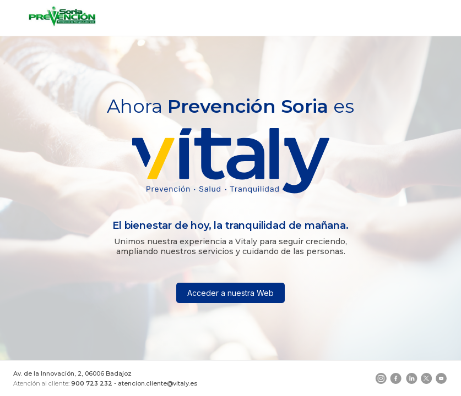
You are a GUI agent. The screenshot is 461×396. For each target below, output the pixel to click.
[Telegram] (426, 378)
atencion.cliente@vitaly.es (157, 383)
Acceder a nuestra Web (230, 293)
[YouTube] (441, 378)
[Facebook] (396, 378)
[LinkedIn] (411, 378)
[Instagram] (381, 378)
